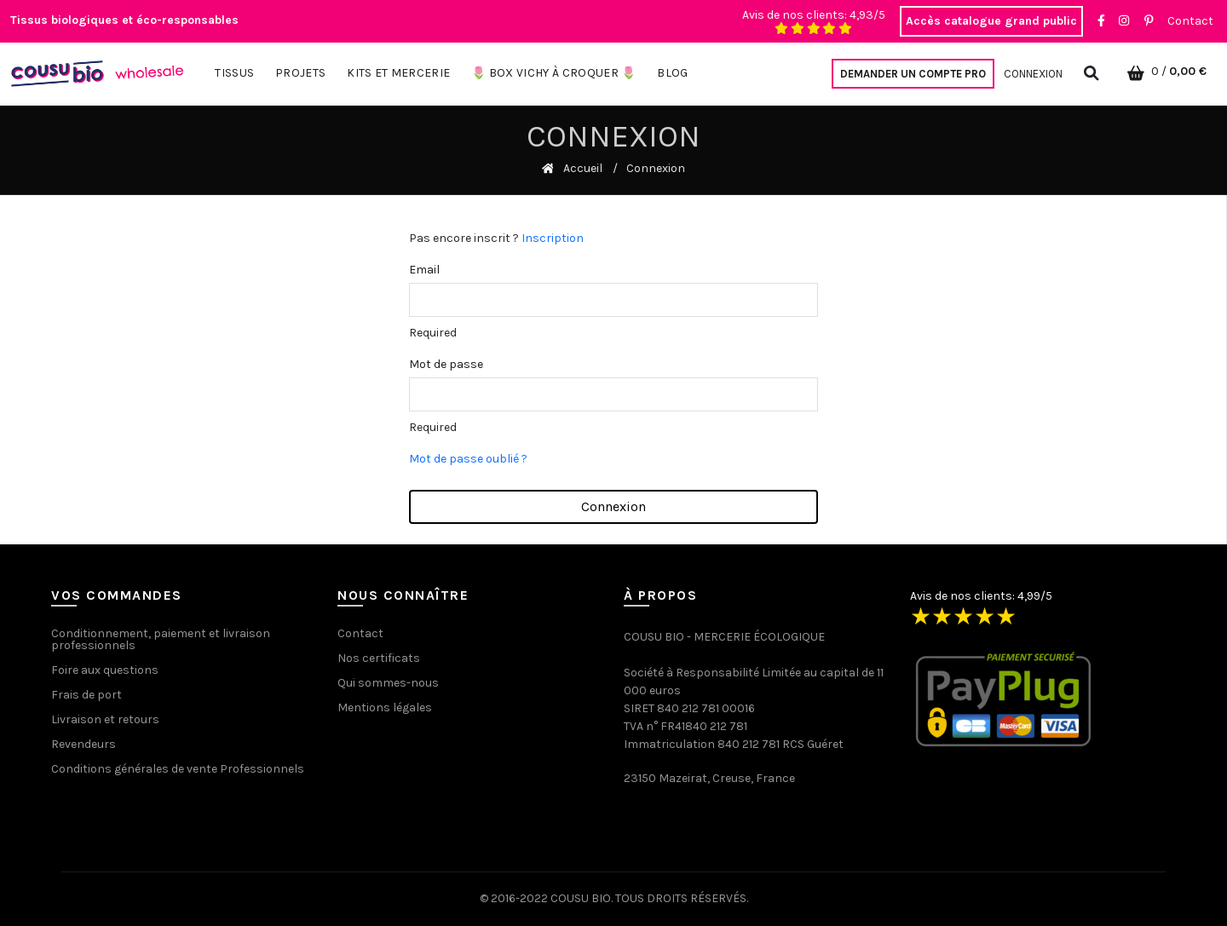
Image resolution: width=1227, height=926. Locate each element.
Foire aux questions (104, 670)
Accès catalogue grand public (991, 21)
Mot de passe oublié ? (468, 458)
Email (424, 269)
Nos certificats (378, 658)
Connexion (1033, 73)
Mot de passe (446, 364)
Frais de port (86, 694)
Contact (1190, 21)
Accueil (582, 168)
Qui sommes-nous (388, 683)
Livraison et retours (105, 719)
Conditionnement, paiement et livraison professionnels (160, 639)
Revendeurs (83, 744)
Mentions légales (384, 707)
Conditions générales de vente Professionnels (177, 769)
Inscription (552, 238)
